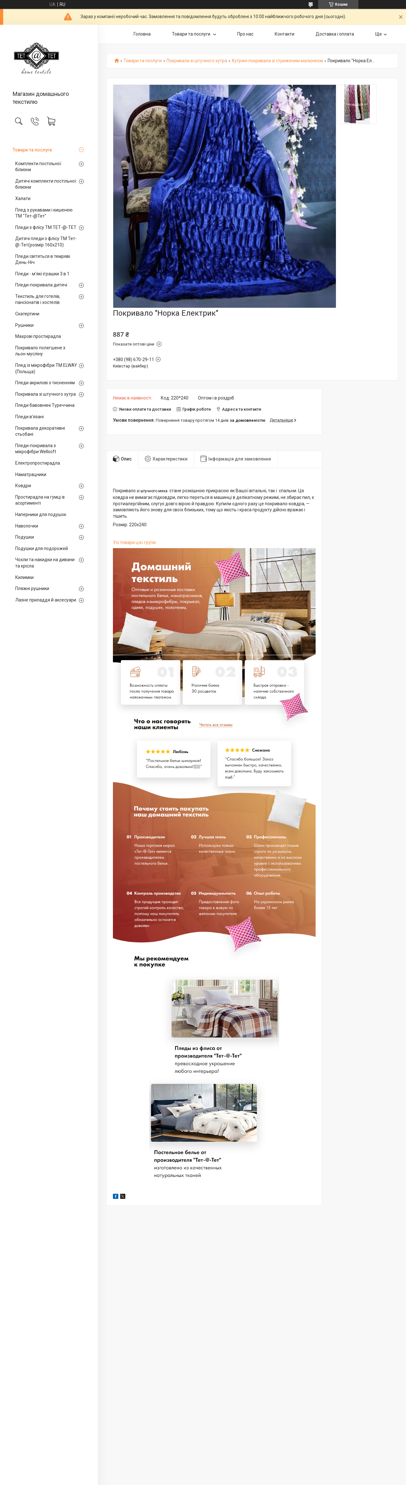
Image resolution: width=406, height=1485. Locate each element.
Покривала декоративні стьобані (40, 431)
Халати (22, 198)
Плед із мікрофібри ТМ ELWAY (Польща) (46, 368)
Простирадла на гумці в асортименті (40, 500)
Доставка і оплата (335, 34)
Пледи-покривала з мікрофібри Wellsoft (35, 448)
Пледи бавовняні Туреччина (45, 405)
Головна (142, 34)
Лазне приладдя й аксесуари (45, 599)
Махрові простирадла (38, 336)
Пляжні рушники (32, 588)
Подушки (24, 537)
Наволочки (26, 525)
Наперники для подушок (40, 514)
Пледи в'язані (29, 416)
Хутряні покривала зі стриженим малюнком (277, 60)
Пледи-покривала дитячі (41, 284)
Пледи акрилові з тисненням (45, 382)
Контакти (284, 34)
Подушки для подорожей (41, 548)
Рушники (24, 325)
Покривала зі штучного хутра (45, 394)
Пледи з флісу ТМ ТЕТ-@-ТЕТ (45, 227)
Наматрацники (30, 474)
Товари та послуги (32, 149)
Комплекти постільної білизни (38, 166)
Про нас (245, 34)
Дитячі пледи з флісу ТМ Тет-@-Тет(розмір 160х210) (46, 241)
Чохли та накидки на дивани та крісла (45, 562)
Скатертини (27, 313)
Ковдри (23, 485)
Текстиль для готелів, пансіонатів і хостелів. (38, 299)
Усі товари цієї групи (134, 542)
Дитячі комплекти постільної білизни (45, 184)
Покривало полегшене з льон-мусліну (40, 351)
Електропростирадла (37, 463)
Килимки (24, 577)
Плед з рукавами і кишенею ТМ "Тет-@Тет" (44, 213)
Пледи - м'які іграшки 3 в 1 (42, 273)
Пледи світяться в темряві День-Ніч (42, 259)
